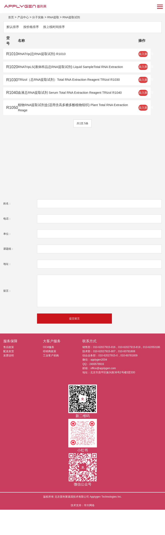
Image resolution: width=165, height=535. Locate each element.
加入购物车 (152, 55)
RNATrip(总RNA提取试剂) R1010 (47, 55)
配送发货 (8, 376)
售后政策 (8, 372)
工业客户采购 (51, 380)
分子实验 (39, 17)
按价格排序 (34, 27)
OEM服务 (48, 372)
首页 (11, 17)
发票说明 (8, 380)
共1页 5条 (82, 148)
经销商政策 (49, 376)
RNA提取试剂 (75, 17)
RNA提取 (55, 17)
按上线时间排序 (59, 27)
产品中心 (24, 17)
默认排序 (14, 27)
